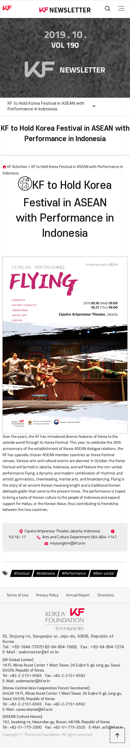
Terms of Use (17, 595)
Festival (22, 573)
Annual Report (78, 595)
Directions (105, 595)
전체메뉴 (121, 8)
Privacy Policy (47, 595)
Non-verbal (105, 573)
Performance (75, 573)
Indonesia (47, 573)
